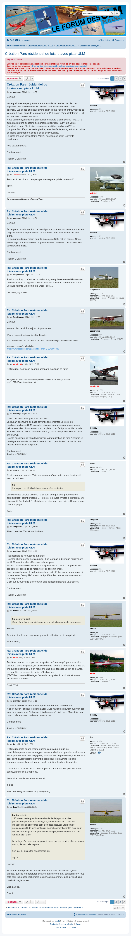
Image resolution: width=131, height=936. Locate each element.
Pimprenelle (95, 290)
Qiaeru (78, 924)
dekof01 (93, 628)
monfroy (93, 105)
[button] (124, 78)
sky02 (92, 463)
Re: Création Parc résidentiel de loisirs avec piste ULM (27, 169)
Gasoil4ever (95, 331)
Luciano (93, 193)
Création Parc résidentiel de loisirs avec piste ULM (45, 54)
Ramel (92, 673)
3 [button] (120, 78)
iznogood (94, 520)
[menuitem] (10, 40)
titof (91, 737)
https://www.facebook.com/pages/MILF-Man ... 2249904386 (33, 349)
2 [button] (116, 78)
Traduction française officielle (61, 924)
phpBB (57, 921)
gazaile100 (94, 386)
